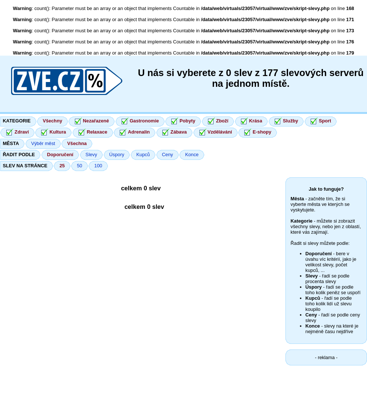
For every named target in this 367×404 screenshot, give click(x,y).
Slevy (91, 154)
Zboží (222, 121)
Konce (191, 154)
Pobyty (187, 121)
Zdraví (21, 132)
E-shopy (261, 132)
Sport (325, 121)
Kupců (143, 154)
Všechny (52, 121)
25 (62, 165)
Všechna (77, 143)
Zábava (179, 132)
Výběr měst (43, 143)
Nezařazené (96, 121)
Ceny (167, 154)
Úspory (117, 154)
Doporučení (60, 154)
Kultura (57, 132)
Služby (290, 121)
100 (98, 165)
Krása (255, 121)
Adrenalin (139, 132)
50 (79, 165)
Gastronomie (144, 121)
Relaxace (97, 132)
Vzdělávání (220, 132)
